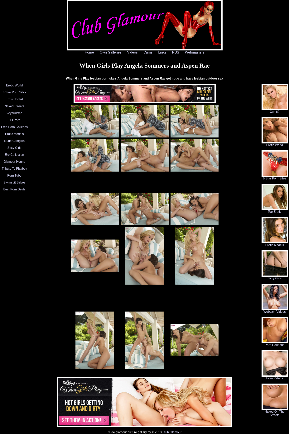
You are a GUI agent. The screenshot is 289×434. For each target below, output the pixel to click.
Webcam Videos (275, 310)
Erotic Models (14, 134)
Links (162, 52)
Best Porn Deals (14, 189)
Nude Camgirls (14, 140)
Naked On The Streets (275, 412)
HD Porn (14, 120)
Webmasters (194, 52)
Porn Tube (14, 175)
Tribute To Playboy (14, 168)
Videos (132, 52)
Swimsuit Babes (14, 182)
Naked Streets (14, 106)
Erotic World (14, 85)
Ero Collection (14, 154)
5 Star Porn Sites (14, 92)
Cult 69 (275, 110)
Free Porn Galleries (14, 127)
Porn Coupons (275, 344)
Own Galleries (110, 52)
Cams (147, 52)
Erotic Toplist (14, 99)
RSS (175, 52)
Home (89, 52)
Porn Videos (275, 377)
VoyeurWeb (14, 113)
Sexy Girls (14, 147)
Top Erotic (275, 210)
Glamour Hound (14, 161)
